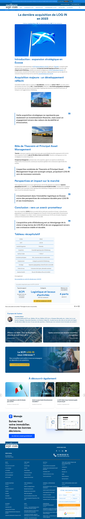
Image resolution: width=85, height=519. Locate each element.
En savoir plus (61, 1)
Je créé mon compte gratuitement (22, 436)
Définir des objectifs (28, 493)
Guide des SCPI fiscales (10, 509)
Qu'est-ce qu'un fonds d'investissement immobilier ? (42, 400)
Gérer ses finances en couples (49, 497)
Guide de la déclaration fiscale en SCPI (13, 515)
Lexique (6, 491)
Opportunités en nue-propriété (49, 465)
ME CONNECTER (75, 4)
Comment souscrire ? (9, 488)
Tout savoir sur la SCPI (9, 465)
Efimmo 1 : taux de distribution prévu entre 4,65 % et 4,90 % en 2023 (31, 508)
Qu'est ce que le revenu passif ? (49, 490)
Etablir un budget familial (29, 486)
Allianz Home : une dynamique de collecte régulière (49, 516)
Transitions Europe (28, 472)
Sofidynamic (64, 467)
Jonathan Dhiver (32, 23)
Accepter (71, 1)
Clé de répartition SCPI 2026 (48, 492)
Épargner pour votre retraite (29, 491)
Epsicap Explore (65, 478)
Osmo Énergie (27, 470)
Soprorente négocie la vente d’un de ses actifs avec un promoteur (31, 511)
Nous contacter (8, 498)
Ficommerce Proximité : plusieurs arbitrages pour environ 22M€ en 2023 (31, 515)
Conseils (7, 493)
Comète (25, 468)
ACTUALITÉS (62, 7)
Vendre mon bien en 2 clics (48, 474)
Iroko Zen (64, 469)
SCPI (21, 7)
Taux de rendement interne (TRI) (30, 495)
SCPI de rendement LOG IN (42, 301)
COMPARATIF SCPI (28, 7)
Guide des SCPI (8, 507)
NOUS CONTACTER (65, 4)
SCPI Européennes (65, 486)
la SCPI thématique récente (56, 70)
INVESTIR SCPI (39, 7)
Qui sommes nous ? (9, 472)
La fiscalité (7, 470)
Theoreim (56, 66)
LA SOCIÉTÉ (70, 7)
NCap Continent (27, 475)
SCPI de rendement (9, 475)
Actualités (7, 495)
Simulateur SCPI (46, 471)
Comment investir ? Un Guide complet (50, 499)
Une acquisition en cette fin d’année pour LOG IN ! (28, 279)
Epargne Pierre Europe (28, 477)
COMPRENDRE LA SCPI (50, 7)
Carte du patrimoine (47, 476)
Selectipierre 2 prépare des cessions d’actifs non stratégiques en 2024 (50, 509)
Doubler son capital (47, 494)
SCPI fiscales (8, 477)
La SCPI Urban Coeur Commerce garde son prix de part (67, 400)
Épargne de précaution (28, 488)
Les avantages (8, 468)
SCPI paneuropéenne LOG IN (40, 66)
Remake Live (64, 471)
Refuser (66, 1)
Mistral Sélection (65, 476)
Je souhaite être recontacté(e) (19, 364)
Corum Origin (27, 465)
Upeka (63, 474)
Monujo (6, 486)
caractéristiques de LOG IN (45, 73)
